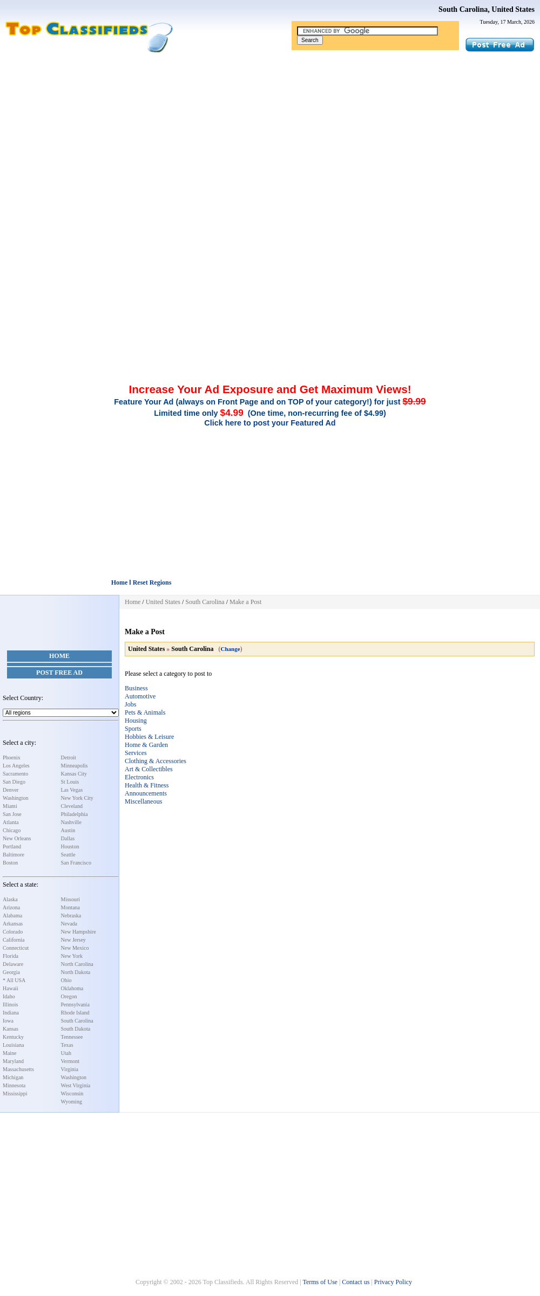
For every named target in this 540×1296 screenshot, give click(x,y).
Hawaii (10, 988)
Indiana (11, 1013)
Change (230, 649)
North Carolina (77, 964)
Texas (67, 1045)
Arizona (11, 907)
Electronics (139, 777)
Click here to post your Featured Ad (269, 423)
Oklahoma (72, 988)
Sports (133, 728)
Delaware (13, 964)
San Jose (12, 814)
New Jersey (73, 940)
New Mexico (75, 948)
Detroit (68, 757)
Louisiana (13, 1045)
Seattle (68, 855)
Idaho (9, 996)
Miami (10, 806)
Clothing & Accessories (155, 761)
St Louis (70, 782)
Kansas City (74, 774)
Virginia (70, 1069)
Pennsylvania (75, 1004)
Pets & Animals (145, 712)
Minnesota (14, 1085)
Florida (10, 956)
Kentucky (13, 1037)
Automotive (140, 696)
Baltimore (13, 855)
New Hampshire (78, 932)
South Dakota (76, 1029)
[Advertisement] (270, 133)
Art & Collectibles (149, 769)
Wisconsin (72, 1093)
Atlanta (10, 822)
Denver (10, 790)
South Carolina (77, 1021)
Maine (10, 1053)
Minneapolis (74, 766)
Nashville (71, 822)
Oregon (69, 996)
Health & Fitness (146, 785)
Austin (68, 830)
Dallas (68, 838)
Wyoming (71, 1102)
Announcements (146, 793)
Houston (70, 846)
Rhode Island (75, 1013)
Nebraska (71, 915)
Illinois (10, 1004)
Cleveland (72, 806)
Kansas (10, 1029)
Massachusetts (18, 1069)
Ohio (66, 980)
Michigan (13, 1077)
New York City (77, 798)
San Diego (14, 782)
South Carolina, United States (486, 9)
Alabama (12, 915)
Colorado (13, 932)
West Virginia (76, 1085)
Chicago (12, 830)
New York (72, 956)
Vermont (70, 1061)
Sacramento (15, 774)
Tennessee (72, 1037)
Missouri (70, 899)
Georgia (11, 972)
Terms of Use (319, 1282)
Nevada (69, 924)
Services (136, 753)
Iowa (8, 1021)
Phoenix (12, 757)
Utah (66, 1053)
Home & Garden (146, 745)
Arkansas (13, 924)
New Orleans (17, 838)
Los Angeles (16, 766)
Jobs (130, 704)
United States (163, 602)
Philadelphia (74, 814)
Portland (12, 846)
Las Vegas (72, 790)
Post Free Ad (59, 672)
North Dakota (76, 972)
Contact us (355, 1282)
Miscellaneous (143, 801)
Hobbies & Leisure (149, 736)
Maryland (13, 1061)
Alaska (10, 899)
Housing (136, 720)
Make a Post (245, 602)
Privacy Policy (393, 1282)
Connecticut (16, 948)
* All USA (14, 980)
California (14, 940)
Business (136, 688)
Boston (10, 863)
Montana (70, 907)
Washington (16, 798)
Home (59, 656)
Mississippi (15, 1093)
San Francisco (76, 863)
